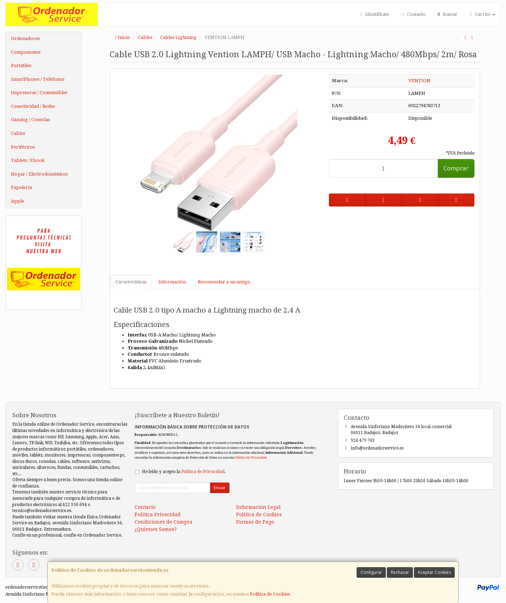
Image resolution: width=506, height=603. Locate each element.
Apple (17, 201)
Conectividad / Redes (33, 106)
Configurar (371, 572)
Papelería (21, 187)
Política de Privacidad (250, 457)
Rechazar (400, 572)
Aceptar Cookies (434, 572)
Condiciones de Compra (164, 522)
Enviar (220, 488)
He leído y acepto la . (184, 471)
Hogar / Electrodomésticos (39, 174)
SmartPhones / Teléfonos (37, 79)
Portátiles (21, 65)
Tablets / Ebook (28, 160)
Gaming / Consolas (30, 119)
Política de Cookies (270, 594)
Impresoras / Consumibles (39, 92)
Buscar (447, 14)
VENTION (419, 80)
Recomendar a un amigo (224, 281)
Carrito (481, 14)
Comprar (455, 168)
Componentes (25, 52)
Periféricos (23, 147)
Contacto (412, 14)
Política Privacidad (158, 514)
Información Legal (258, 507)
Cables (18, 133)
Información (172, 281)
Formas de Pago (255, 522)
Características (131, 281)
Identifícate (373, 14)
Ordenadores (25, 38)
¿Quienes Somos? (156, 529)
